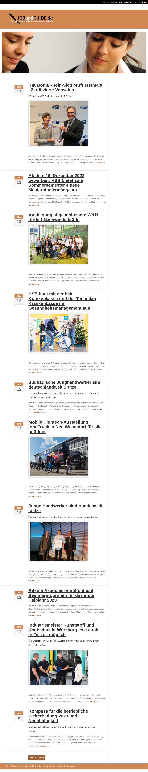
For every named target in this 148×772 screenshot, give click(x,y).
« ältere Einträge (37, 758)
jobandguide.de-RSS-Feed (132, 2)
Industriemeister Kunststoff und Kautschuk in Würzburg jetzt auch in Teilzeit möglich (63, 630)
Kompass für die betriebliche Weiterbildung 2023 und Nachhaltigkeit (58, 716)
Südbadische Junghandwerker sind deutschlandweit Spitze (64, 384)
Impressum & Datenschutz (65, 766)
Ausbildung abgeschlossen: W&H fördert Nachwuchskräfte (63, 217)
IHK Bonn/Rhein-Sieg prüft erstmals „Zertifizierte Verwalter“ (65, 87)
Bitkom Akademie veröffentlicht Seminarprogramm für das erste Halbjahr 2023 (61, 595)
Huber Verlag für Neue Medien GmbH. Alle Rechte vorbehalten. (30, 766)
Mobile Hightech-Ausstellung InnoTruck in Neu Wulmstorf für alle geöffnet (65, 427)
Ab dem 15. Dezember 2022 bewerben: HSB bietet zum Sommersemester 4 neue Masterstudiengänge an (56, 182)
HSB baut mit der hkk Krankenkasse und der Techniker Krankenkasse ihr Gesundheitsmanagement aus (62, 301)
